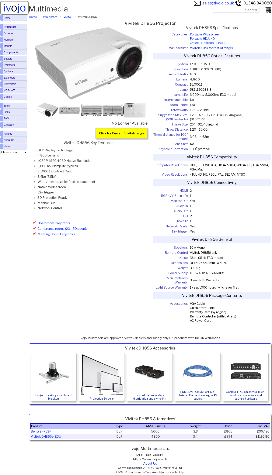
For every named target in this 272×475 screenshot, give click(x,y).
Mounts (8, 46)
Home (7, 18)
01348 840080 (253, 3)
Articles (8, 133)
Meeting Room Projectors (57, 234)
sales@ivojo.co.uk (214, 3)
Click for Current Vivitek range (121, 133)
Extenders (9, 77)
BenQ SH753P (41, 431)
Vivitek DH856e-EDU (46, 436)
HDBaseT (9, 90)
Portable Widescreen (205, 34)
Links (7, 112)
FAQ (6, 118)
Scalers (8, 58)
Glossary (9, 124)
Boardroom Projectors (54, 223)
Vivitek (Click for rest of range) (211, 48)
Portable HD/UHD (202, 39)
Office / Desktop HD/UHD (208, 43)
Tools (7, 105)
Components (11, 52)
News (7, 146)
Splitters (8, 71)
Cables (8, 96)
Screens (8, 33)
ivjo (14, 7)
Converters (10, 84)
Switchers (9, 64)
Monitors (9, 39)
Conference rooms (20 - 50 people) (63, 229)
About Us (150, 463)
